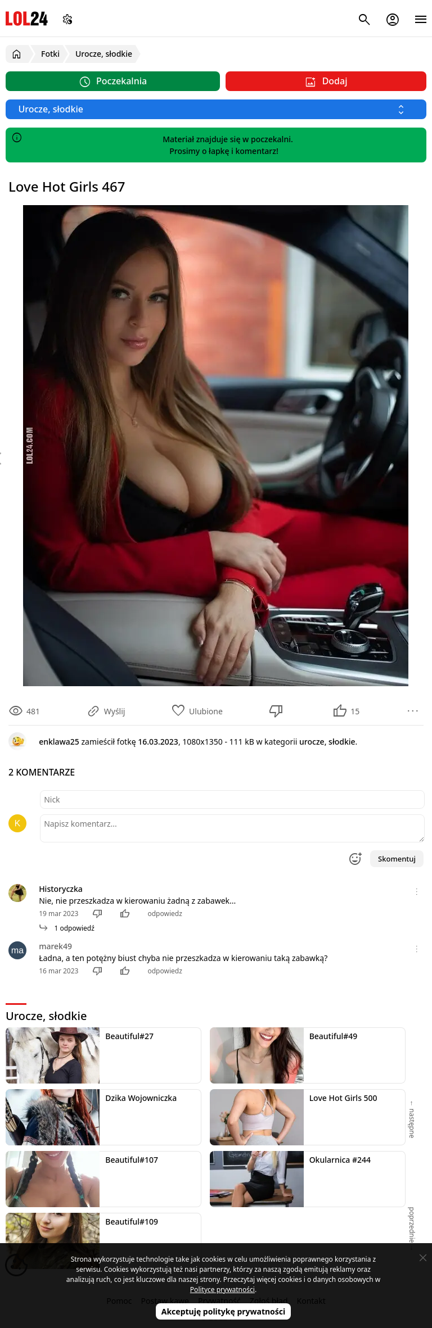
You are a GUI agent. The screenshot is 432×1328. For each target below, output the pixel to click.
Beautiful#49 (333, 1036)
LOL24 (27, 18)
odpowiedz (164, 913)
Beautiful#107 (131, 1159)
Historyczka (61, 888)
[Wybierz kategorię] (216, 109)
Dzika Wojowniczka (141, 1098)
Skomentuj (397, 859)
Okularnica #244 (340, 1159)
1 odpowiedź (66, 928)
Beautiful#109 (131, 1221)
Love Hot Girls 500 (343, 1098)
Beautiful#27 (129, 1036)
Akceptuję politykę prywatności (223, 1311)
